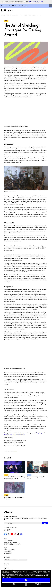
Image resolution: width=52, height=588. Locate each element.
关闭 (13, 584)
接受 (26, 580)
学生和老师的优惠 (9, 540)
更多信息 (38, 584)
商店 (30, 2)
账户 (38, 2)
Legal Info (6, 568)
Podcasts (39, 15)
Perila (11, 434)
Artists (7, 15)
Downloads (16, 15)
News (11, 15)
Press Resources (7, 566)
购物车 (34, 2)
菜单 (9, 10)
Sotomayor (6, 434)
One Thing (34, 15)
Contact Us (6, 564)
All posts (3, 15)
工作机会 (6, 531)
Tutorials (21, 15)
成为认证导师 (7, 553)
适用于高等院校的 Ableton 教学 (12, 544)
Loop (29, 15)
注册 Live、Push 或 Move (10, 527)
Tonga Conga (39, 433)
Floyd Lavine (22, 434)
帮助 (42, 2)
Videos (25, 15)
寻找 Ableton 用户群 (9, 550)
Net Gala (15, 434)
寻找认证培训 (7, 551)
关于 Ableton (7, 529)
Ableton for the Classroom (10, 542)
